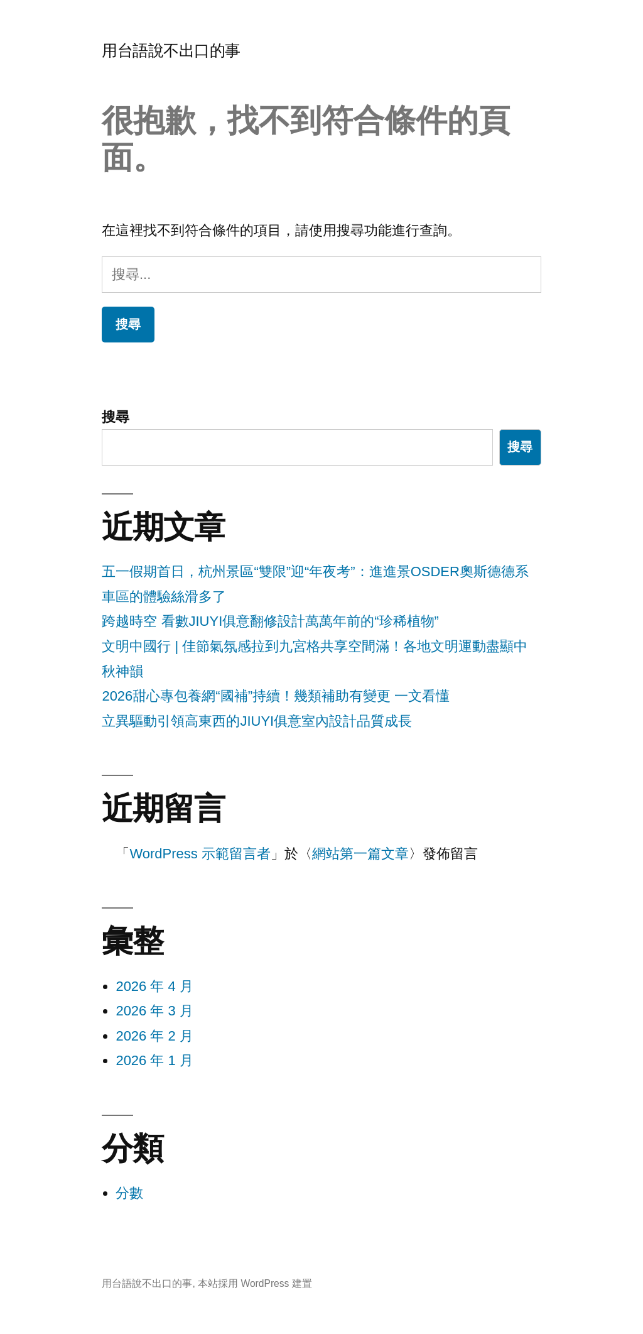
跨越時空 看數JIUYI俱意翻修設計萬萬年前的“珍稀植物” (270, 621)
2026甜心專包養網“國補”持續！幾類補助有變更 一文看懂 (276, 696)
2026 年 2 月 (154, 1036)
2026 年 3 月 (154, 1011)
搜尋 (115, 417)
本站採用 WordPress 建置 (255, 1283)
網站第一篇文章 (360, 853)
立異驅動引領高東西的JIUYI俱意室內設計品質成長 (257, 721)
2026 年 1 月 (154, 1060)
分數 (129, 1193)
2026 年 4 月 (154, 986)
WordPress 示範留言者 (200, 853)
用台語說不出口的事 (171, 50)
